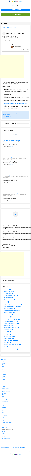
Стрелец (4, 374)
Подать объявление (15, 14)
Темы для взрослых (7, 336)
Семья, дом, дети (7, 329)
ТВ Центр (4, 394)
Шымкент (4, 440)
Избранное (10, 445)
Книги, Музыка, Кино (7, 308)
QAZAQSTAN (4, 415)
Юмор (4, 346)
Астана (3, 418)
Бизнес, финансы (7, 291)
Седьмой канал (5, 414)
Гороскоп (3, 359)
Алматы (4, 433)
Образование (6, 317)
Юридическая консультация (9, 349)
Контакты (3, 445)
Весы (3, 371)
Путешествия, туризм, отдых (9, 323)
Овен (3, 361)
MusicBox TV (4, 399)
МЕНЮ (4, 23)
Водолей (4, 377)
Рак (3, 366)
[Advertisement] (12, 66)
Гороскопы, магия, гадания (9, 295)
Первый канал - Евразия (7, 422)
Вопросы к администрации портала (11, 304)
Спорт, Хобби (6, 331)
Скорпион (4, 373)
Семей (3, 436)
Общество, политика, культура (10, 319)
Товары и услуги (6, 338)
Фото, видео (5, 342)
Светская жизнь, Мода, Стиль (10, 327)
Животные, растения (7, 299)
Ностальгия (4, 386)
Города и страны (7, 293)
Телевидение (6, 334)
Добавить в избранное (6, 242)
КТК (3, 409)
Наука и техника (6, 314)
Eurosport (4, 393)
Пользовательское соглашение (18, 447)
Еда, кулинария (6, 297)
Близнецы (4, 364)
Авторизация (7, 116)
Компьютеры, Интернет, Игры (10, 310)
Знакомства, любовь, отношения (10, 306)
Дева (3, 369)
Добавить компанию (15, 10)
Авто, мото (5, 289)
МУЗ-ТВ (3, 398)
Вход (17, 5)
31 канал (4, 407)
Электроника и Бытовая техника (10, 344)
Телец (3, 363)
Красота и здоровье (7, 312)
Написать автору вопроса (15, 220)
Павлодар (4, 435)
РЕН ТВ (3, 385)
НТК (3, 417)
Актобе (3, 431)
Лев (3, 368)
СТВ (3, 420)
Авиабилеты (4, 427)
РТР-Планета (5, 401)
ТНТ (3, 412)
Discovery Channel (5, 388)
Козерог (4, 376)
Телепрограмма (5, 383)
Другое (11, 146)
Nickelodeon (4, 389)
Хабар (3, 405)
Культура (4, 410)
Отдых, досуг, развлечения (9, 321)
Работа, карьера (6, 325)
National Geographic (6, 391)
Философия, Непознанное (9, 340)
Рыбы (3, 379)
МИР (3, 396)
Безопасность (4, 448)
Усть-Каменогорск (6, 438)
